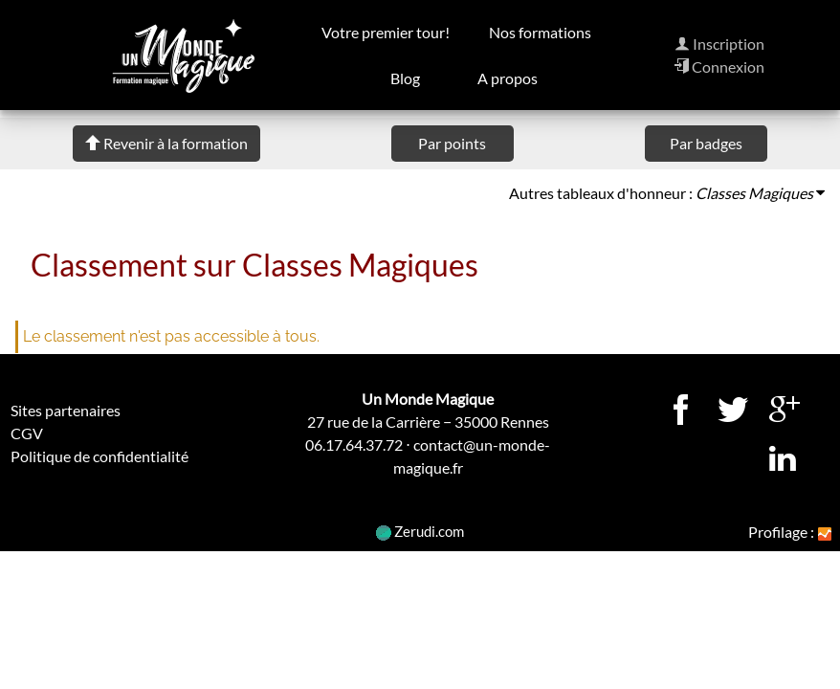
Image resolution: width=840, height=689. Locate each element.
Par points (452, 143)
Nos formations (540, 32)
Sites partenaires (66, 410)
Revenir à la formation (166, 143)
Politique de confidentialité (99, 456)
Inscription (719, 43)
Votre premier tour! (387, 32)
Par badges (706, 143)
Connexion (719, 66)
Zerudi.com (420, 531)
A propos (507, 78)
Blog (405, 78)
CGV (27, 433)
